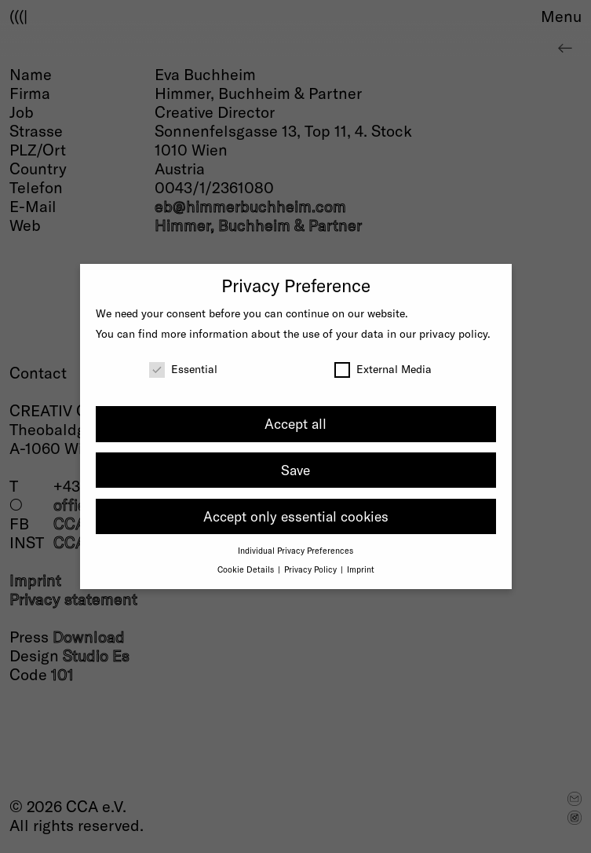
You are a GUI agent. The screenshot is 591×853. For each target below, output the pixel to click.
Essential (183, 368)
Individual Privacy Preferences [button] (295, 550)
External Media (383, 368)
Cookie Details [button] (246, 569)
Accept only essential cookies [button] (296, 516)
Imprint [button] (360, 569)
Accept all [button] (295, 423)
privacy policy (453, 333)
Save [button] (295, 469)
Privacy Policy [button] (311, 569)
